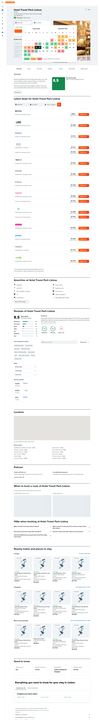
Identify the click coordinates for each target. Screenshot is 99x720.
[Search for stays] (2, 10)
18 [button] (32, 47)
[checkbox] (21, 384)
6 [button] (39, 40)
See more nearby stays (84, 553)
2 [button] (25, 40)
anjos (15, 355)
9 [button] (25, 44)
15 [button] (47, 44)
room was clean (28, 345)
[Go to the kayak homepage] (10, 2)
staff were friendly (25, 348)
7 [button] (43, 40)
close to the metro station (20, 352)
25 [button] (32, 51)
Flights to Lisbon (21, 697)
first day (33, 355)
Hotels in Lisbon (67, 697)
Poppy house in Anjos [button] (39, 638)
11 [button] (32, 44)
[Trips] (2, 28)
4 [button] (32, 40)
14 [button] (43, 44)
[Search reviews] (60, 342)
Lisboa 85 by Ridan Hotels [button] (59, 573)
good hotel (16, 348)
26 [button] (36, 51)
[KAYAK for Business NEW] (2, 23)
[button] (2, 2)
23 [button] (25, 51)
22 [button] (47, 47)
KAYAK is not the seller (52, 715)
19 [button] (36, 47)
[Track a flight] (2, 20)
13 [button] (39, 44)
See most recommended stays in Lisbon (80, 620)
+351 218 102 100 (18, 15)
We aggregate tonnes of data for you (52, 717)
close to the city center (24, 355)
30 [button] (25, 54)
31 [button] (29, 54)
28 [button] (43, 51)
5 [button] (36, 40)
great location (31, 352)
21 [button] (43, 47)
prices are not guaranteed (43, 710)
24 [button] (29, 51)
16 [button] (25, 47)
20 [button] (40, 47)
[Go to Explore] (2, 17)
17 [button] (29, 47)
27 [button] (39, 51)
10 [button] (29, 44)
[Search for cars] (2, 13)
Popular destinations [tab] (33, 688)
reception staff (17, 358)
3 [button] (66, 36)
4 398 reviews (26, 17)
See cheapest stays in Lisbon (83, 587)
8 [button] (59, 40)
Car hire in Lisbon (45, 697)
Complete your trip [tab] (20, 688)
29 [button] (47, 51)
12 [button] (36, 44)
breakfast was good (18, 345)
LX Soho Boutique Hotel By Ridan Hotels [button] (22, 573)
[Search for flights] (2, 6)
